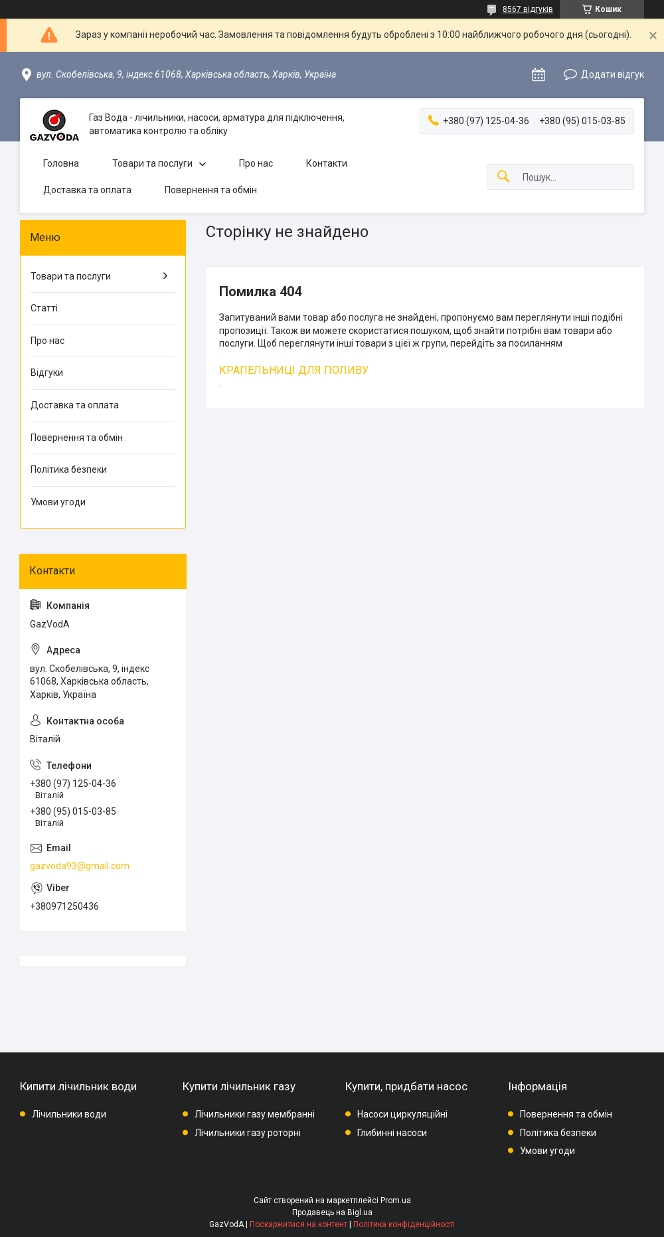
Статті (44, 308)
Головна (61, 163)
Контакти (326, 163)
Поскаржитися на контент (298, 1224)
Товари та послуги (152, 163)
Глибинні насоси (392, 1132)
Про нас (256, 163)
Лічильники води (69, 1114)
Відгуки (47, 372)
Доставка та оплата (87, 190)
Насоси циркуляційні (402, 1114)
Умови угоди (58, 502)
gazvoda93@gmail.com (79, 866)
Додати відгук (612, 74)
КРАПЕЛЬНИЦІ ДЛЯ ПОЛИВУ (294, 370)
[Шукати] (503, 177)
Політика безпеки (69, 469)
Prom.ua (395, 1200)
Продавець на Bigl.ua (332, 1212)
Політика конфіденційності (404, 1224)
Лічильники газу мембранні (255, 1114)
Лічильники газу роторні (248, 1132)
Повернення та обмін (211, 190)
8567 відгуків (528, 9)
